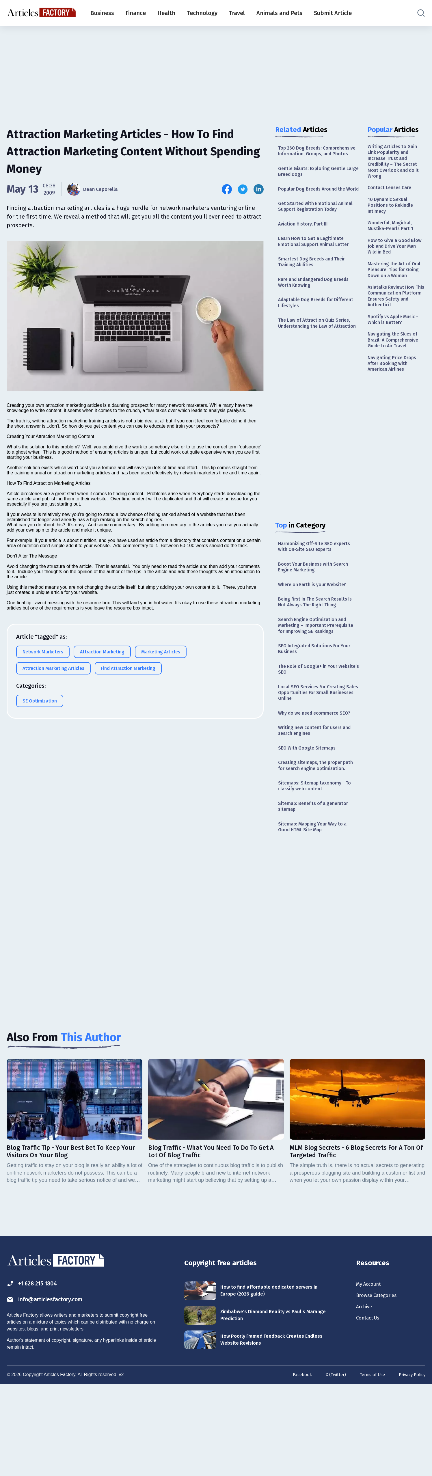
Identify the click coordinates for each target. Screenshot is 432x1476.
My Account (371, 1374)
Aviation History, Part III (306, 250)
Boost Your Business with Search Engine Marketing (317, 611)
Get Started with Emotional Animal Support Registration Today (311, 228)
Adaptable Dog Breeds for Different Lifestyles (309, 335)
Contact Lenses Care (392, 193)
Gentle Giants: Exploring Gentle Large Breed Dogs (315, 180)
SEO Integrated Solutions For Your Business (318, 707)
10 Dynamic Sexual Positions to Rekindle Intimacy (393, 213)
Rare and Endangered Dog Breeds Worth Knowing (317, 313)
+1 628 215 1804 (36, 1373)
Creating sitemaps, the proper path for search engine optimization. (313, 844)
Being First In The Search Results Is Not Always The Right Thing (316, 649)
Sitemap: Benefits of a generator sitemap (316, 891)
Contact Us (370, 1412)
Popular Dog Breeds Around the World (315, 202)
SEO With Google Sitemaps (309, 822)
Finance (136, 13)
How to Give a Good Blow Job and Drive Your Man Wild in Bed (396, 258)
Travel (237, 13)
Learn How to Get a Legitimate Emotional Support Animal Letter (317, 269)
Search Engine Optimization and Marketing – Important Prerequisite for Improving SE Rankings (316, 678)
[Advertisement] (216, 70)
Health (166, 13)
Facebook (295, 1465)
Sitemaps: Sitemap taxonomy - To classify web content (318, 869)
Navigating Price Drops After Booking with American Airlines (394, 395)
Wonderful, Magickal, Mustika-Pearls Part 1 (392, 235)
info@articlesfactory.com (53, 1390)
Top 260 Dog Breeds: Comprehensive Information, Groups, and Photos (311, 155)
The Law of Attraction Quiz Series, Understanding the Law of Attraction (318, 361)
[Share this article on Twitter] (243, 189)
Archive (365, 1399)
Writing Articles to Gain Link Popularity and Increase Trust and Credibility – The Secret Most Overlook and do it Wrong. (395, 164)
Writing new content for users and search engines (313, 802)
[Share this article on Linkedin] (259, 189)
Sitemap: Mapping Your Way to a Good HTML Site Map (316, 913)
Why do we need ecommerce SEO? (312, 780)
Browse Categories (380, 1386)
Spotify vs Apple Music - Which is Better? (396, 346)
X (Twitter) (330, 1465)
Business (102, 13)
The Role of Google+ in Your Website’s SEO (311, 729)
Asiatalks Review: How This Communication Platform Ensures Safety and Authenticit (396, 320)
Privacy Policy (410, 1465)
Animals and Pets (279, 13)
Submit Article (333, 13)
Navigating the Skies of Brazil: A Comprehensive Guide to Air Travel (396, 369)
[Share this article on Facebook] (227, 189)
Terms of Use (368, 1465)
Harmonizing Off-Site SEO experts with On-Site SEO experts (318, 590)
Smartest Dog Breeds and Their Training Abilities (315, 291)
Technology (202, 13)
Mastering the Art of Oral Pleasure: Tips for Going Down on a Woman (394, 287)
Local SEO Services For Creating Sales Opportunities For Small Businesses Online (315, 755)
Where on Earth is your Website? (316, 631)
